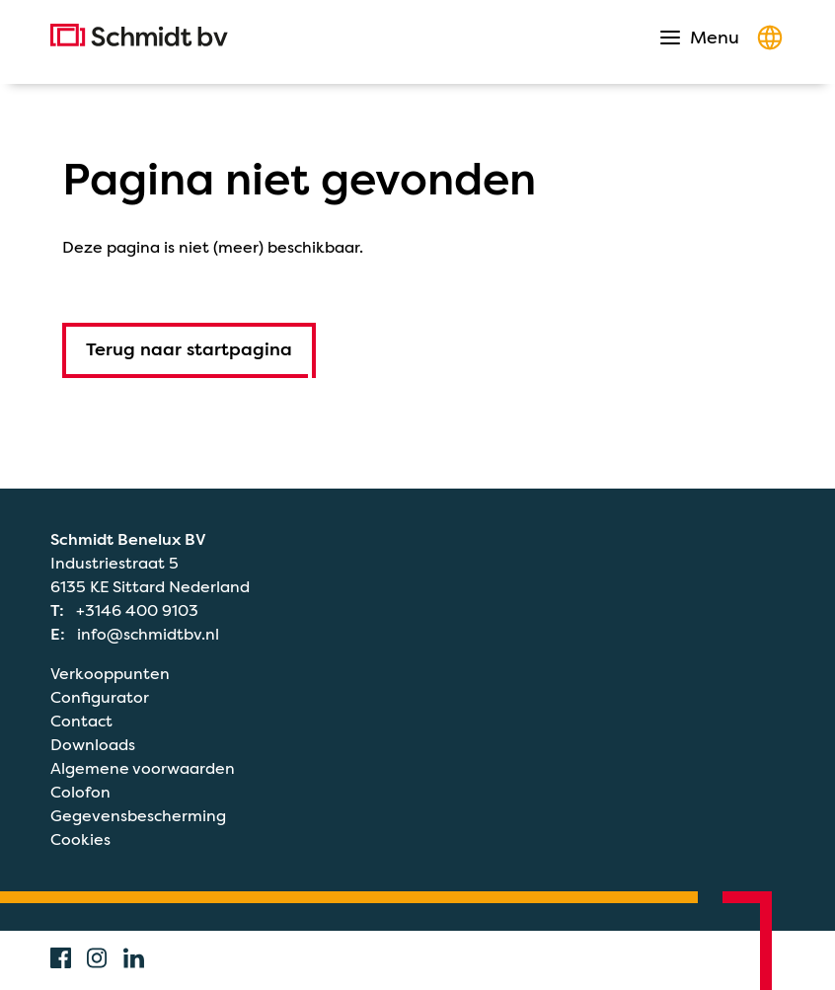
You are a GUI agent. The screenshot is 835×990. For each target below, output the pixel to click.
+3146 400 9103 (137, 611)
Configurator (99, 698)
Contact (81, 721)
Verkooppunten (110, 674)
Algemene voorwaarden (142, 769)
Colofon (80, 792)
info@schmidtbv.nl (148, 635)
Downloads (92, 745)
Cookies (80, 840)
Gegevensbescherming (138, 816)
